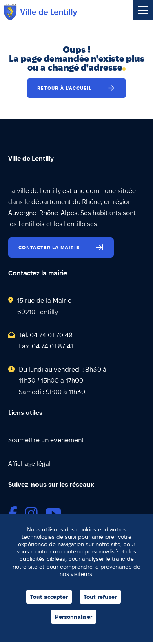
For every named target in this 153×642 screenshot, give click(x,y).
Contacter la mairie (49, 247)
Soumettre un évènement (46, 439)
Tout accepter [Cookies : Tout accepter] (49, 596)
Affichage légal (29, 463)
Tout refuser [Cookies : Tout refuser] (100, 596)
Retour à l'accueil (64, 88)
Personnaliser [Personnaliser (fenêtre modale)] (73, 616)
